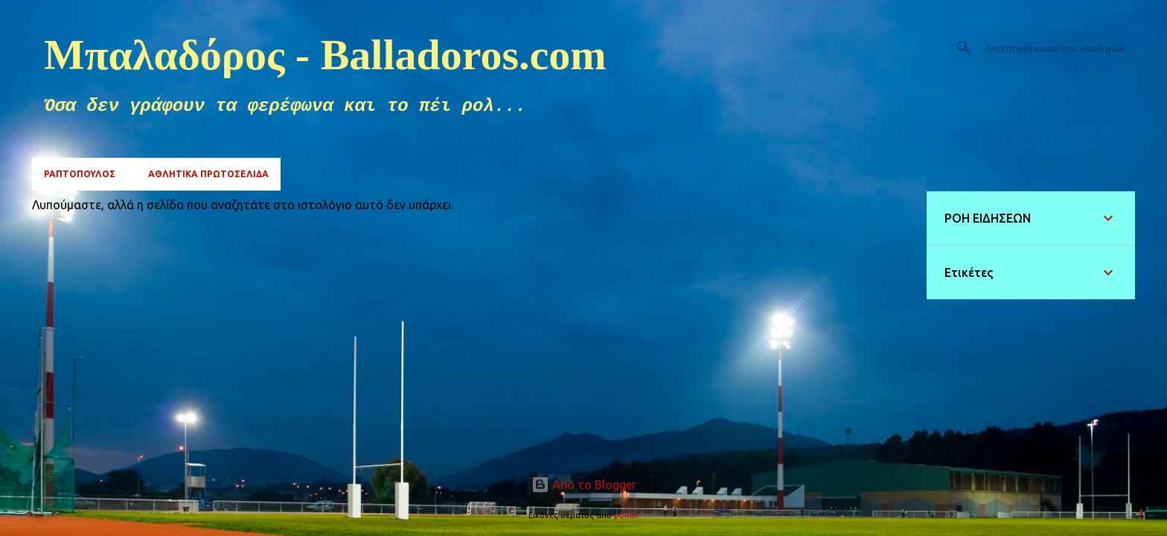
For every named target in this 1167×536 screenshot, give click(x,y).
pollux (626, 515)
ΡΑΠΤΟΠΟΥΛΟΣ (79, 174)
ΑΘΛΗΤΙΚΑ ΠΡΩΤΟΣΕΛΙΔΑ (208, 174)
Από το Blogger (583, 484)
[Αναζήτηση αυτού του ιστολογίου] (1057, 48)
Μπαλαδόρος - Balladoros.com (325, 55)
